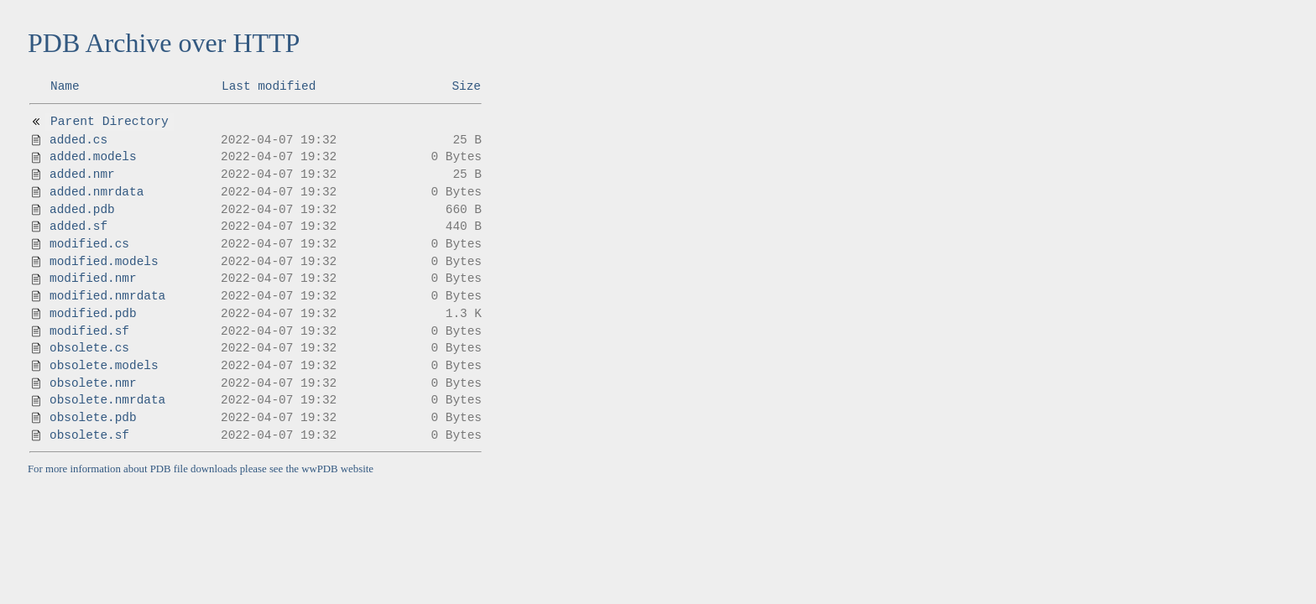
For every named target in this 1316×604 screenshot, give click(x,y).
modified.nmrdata (107, 296)
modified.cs (89, 244)
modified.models (104, 261)
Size (466, 86)
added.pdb (82, 209)
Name (65, 86)
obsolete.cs (89, 348)
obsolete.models (104, 365)
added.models (93, 157)
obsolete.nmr (93, 383)
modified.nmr (93, 278)
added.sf (78, 226)
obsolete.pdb (93, 417)
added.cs (78, 140)
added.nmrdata (97, 192)
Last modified (269, 86)
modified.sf (89, 331)
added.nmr (82, 174)
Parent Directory (109, 121)
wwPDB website (337, 469)
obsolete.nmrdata (107, 400)
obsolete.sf (89, 435)
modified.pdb (93, 313)
